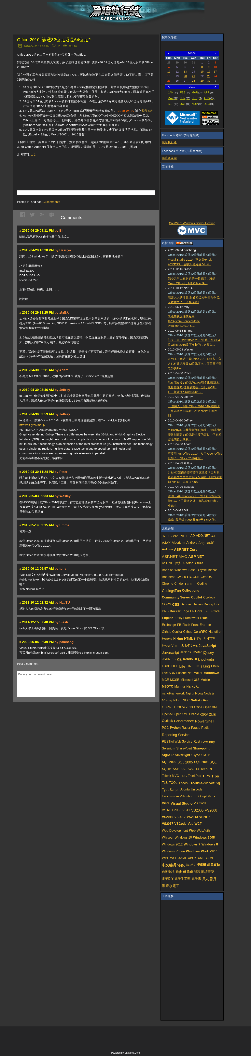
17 (215, 71)
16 (208, 71)
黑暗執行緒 (169, 142)
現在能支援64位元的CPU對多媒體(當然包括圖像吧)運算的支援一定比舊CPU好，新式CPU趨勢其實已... (194, 387)
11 (169, 71)
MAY (173, 98)
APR (209, 92)
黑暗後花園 (169, 158)
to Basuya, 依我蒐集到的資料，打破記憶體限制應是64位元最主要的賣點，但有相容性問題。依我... (194, 434)
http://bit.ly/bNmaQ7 (32, 425)
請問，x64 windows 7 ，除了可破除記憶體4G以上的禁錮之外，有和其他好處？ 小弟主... (194, 500)
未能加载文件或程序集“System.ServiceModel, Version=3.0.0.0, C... (184, 321)
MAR (197, 92)
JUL (197, 98)
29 (202, 80)
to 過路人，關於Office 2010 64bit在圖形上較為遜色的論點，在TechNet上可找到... (194, 411)
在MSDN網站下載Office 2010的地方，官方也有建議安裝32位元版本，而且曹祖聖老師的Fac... (194, 363)
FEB (185, 92)
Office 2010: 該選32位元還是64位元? (54, 39)
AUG (209, 98)
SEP (173, 103)
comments (51, 201)
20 (185, 76)
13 (185, 71)
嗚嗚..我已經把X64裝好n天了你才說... (192, 519)
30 (208, 80)
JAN (173, 92)
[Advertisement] (63, 167)
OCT (185, 103)
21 (193, 76)
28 (193, 80)
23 (208, 76)
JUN (185, 98)
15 (202, 71)
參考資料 (147, 110)
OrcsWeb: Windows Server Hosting (192, 223)
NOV (197, 103)
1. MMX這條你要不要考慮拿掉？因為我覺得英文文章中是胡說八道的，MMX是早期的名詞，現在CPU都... (195, 477)
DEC (209, 103)
